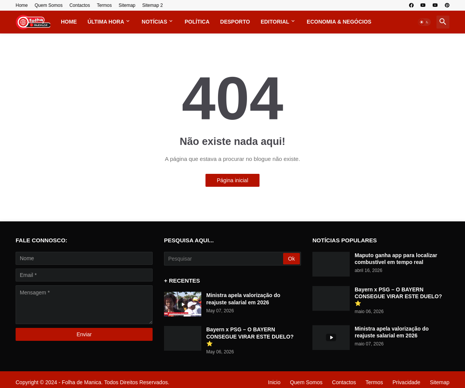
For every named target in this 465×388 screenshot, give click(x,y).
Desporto (235, 22)
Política (197, 22)
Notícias (154, 22)
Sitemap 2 (152, 5)
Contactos (79, 5)
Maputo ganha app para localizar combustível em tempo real (396, 258)
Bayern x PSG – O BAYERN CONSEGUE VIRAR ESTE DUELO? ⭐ (249, 336)
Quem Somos (48, 5)
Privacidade (406, 382)
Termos (104, 5)
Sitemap (127, 5)
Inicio (274, 382)
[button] (424, 22)
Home (22, 5)
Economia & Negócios (339, 22)
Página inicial (232, 180)
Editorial (275, 22)
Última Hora (106, 22)
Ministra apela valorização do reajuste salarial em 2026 (243, 298)
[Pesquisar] (224, 258)
